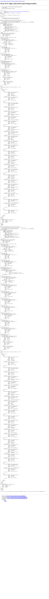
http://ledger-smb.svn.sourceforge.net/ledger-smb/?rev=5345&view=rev (16, 11)
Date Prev (2, 1)
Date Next (5, 1)
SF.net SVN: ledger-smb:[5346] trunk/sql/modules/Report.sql (17, 593)
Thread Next (14, 1)
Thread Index (22, 1)
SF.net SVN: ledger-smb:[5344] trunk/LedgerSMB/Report (16, 592)
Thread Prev (10, 1)
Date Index (18, 1)
